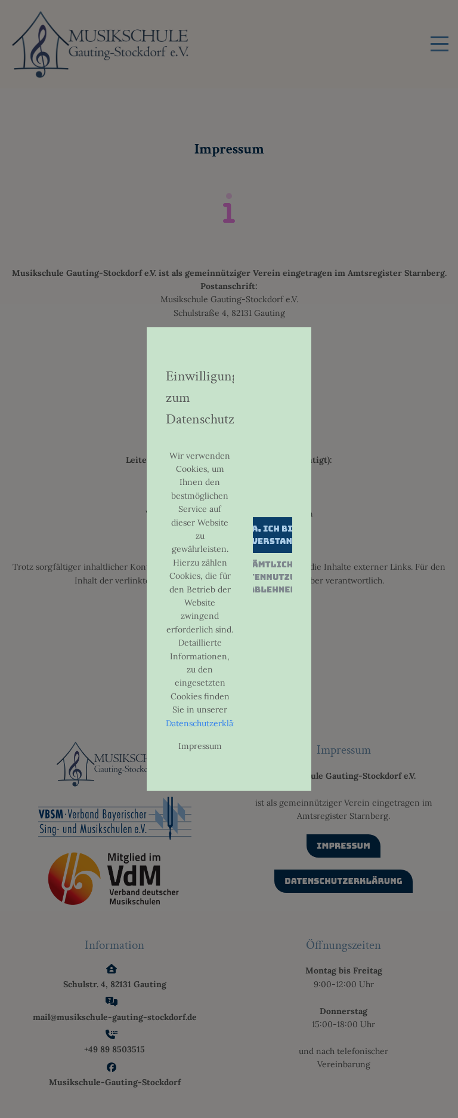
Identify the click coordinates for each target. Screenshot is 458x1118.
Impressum (200, 746)
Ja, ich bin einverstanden (272, 534)
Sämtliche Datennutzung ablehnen (272, 577)
